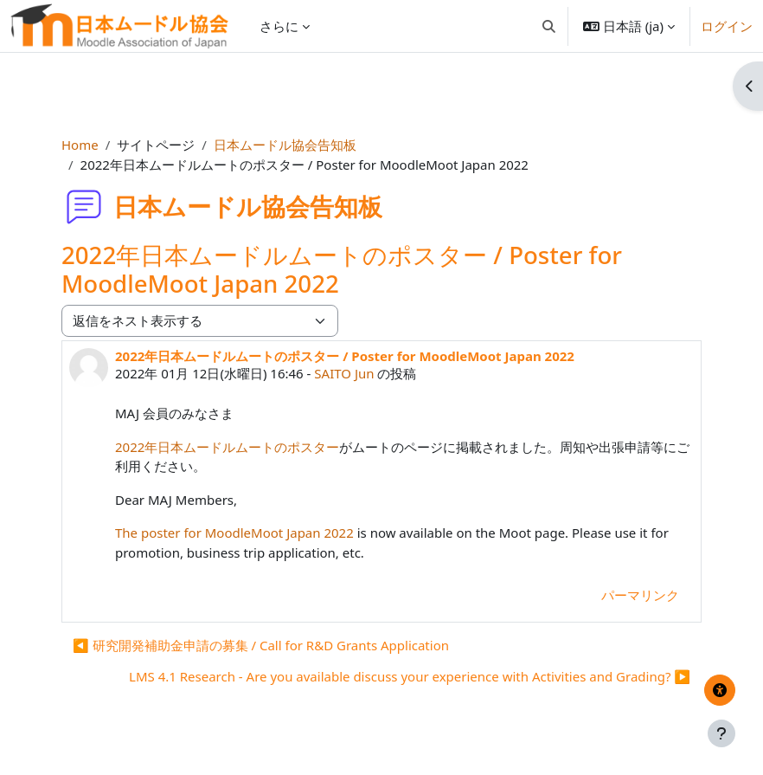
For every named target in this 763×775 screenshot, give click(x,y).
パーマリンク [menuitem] (640, 595)
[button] (549, 26)
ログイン (727, 26)
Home (80, 144)
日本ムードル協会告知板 (285, 144)
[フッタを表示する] (721, 733)
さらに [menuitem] (279, 26)
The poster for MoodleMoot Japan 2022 (234, 532)
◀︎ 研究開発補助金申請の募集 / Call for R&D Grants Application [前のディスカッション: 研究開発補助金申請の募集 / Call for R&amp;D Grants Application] (261, 645)
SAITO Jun (344, 373)
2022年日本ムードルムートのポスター (227, 446)
